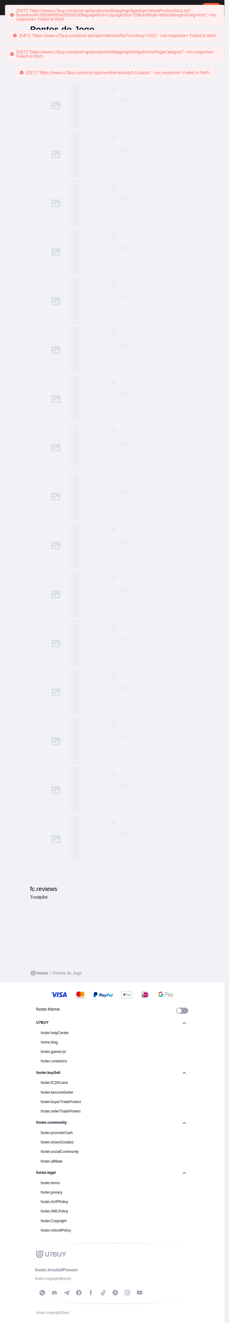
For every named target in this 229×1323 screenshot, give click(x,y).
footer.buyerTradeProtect (61, 1102)
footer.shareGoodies (57, 1142)
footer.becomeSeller (57, 1092)
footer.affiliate (51, 1161)
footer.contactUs (54, 1061)
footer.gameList (53, 1052)
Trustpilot (38, 897)
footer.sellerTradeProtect (61, 1111)
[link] (39, 973)
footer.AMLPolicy (54, 1211)
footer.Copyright (54, 1221)
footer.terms (50, 1183)
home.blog (49, 1042)
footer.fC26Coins (54, 1083)
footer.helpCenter (55, 1033)
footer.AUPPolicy (54, 1202)
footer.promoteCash (57, 1133)
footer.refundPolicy (56, 1230)
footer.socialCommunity (60, 1152)
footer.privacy (51, 1192)
